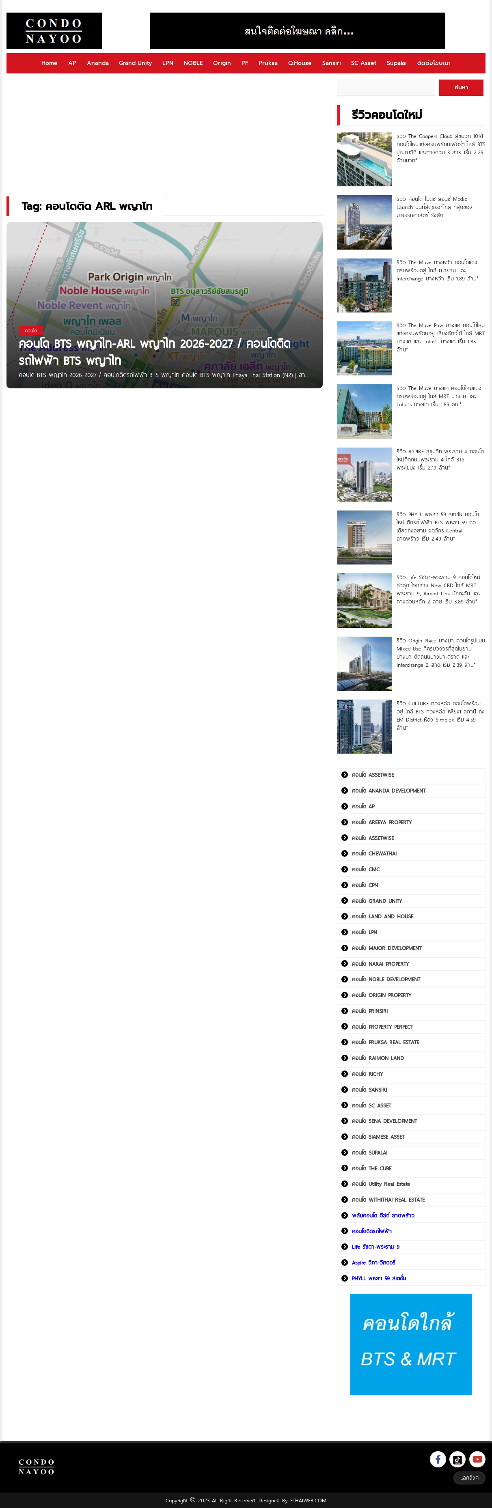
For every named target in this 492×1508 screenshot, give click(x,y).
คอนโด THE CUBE (371, 1168)
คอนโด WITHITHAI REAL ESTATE (388, 1200)
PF (245, 63)
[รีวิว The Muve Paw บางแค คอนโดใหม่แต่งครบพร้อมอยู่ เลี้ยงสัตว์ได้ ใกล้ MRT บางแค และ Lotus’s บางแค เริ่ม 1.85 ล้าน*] (364, 348)
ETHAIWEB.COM (308, 1500)
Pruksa (268, 63)
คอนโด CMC (366, 869)
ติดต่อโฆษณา (434, 63)
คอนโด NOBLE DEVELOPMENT (386, 979)
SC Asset (363, 63)
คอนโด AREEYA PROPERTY (382, 822)
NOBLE (193, 63)
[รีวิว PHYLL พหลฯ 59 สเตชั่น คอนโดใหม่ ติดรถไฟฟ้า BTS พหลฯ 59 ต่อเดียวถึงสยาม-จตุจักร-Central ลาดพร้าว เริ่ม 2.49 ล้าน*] (364, 537)
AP (72, 63)
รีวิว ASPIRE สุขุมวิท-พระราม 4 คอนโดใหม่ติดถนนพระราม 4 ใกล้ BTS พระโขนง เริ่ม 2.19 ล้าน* (440, 459)
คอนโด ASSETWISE (373, 775)
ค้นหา (461, 87)
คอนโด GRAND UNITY (377, 901)
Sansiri (331, 63)
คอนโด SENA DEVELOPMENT (384, 1121)
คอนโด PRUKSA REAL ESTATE (385, 1042)
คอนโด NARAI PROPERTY (380, 964)
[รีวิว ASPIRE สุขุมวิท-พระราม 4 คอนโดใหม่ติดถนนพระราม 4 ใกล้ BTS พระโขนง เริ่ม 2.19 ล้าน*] (364, 475)
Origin (222, 63)
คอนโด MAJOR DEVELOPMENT (386, 948)
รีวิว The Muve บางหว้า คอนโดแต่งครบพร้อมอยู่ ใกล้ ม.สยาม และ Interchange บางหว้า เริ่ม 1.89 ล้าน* (438, 270)
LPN (167, 63)
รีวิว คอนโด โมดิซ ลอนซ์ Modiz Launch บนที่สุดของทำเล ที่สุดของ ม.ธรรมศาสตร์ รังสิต (434, 207)
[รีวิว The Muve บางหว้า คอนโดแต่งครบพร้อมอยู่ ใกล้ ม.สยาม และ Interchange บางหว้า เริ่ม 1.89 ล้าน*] (364, 285)
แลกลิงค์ (469, 1478)
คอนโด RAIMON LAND (378, 1058)
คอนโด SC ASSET (371, 1105)
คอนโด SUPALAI (369, 1152)
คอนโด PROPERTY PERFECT (382, 1027)
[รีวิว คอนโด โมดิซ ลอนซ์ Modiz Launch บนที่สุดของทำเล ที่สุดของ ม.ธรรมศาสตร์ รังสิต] (364, 222)
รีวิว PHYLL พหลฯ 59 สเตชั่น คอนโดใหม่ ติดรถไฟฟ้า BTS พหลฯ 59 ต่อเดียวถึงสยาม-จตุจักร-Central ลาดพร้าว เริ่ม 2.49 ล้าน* (438, 526)
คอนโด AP (363, 806)
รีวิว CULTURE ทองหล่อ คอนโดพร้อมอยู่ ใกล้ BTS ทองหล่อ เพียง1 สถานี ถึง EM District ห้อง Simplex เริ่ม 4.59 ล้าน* (441, 715)
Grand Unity (135, 63)
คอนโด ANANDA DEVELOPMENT (388, 790)
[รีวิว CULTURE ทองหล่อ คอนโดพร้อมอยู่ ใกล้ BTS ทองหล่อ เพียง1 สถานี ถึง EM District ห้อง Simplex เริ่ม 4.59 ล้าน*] (364, 727)
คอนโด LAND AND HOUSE (382, 916)
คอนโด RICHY (367, 1074)
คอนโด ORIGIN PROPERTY (381, 995)
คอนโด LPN (364, 932)
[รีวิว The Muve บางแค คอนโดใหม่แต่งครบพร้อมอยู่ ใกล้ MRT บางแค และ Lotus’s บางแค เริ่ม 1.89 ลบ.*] (364, 411)
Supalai (397, 63)
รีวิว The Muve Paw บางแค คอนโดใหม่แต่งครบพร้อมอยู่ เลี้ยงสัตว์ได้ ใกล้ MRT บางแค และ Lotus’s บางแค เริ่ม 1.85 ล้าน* (441, 337)
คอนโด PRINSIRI (370, 1011)
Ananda (98, 63)
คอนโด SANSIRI (369, 1090)
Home (49, 63)
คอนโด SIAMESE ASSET (378, 1137)
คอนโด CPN (365, 885)
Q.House (300, 63)
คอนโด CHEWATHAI (374, 853)
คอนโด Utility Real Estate (381, 1184)
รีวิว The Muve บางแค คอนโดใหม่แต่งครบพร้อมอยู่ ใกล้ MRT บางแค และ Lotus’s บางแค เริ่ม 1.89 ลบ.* (439, 396)
